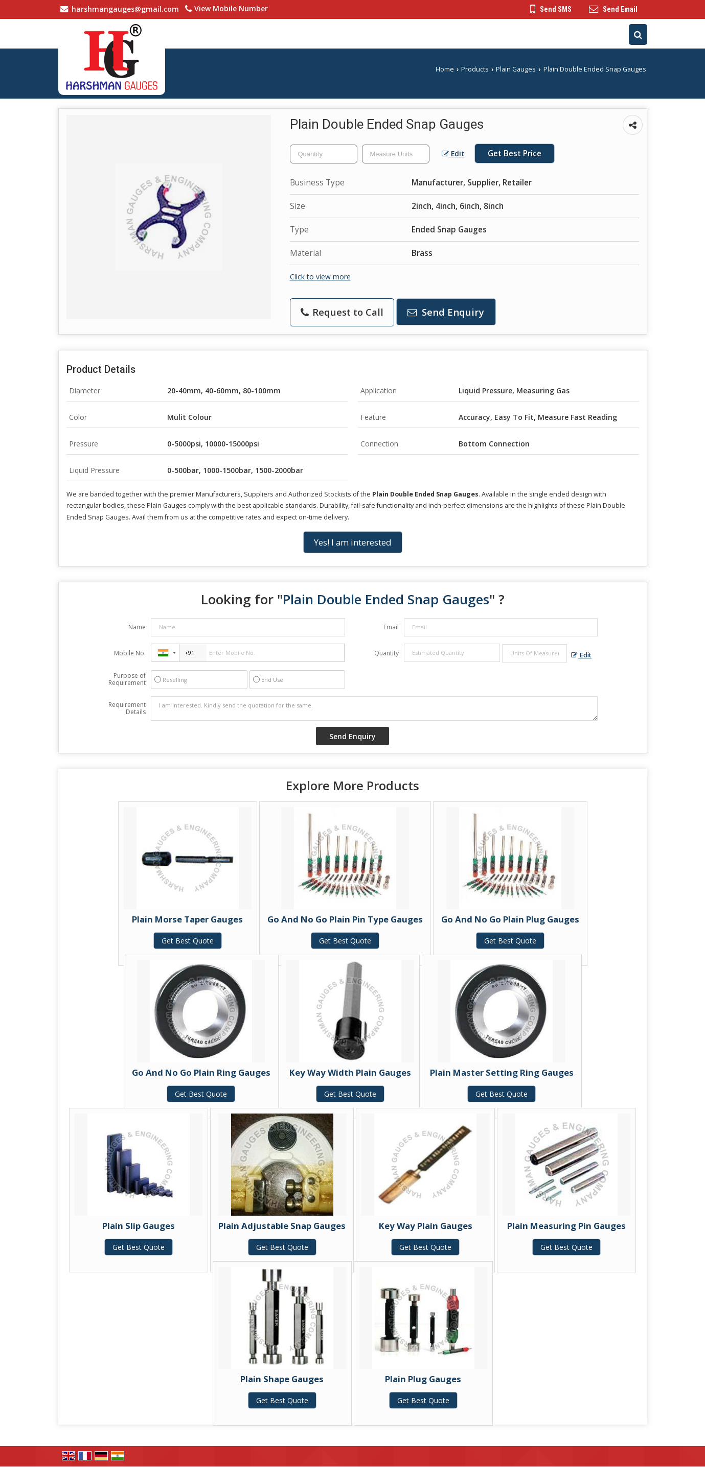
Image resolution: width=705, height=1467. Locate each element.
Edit (453, 153)
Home (445, 69)
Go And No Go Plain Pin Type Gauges (345, 919)
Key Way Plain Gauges (425, 1226)
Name (137, 627)
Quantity (386, 653)
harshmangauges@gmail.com (125, 9)
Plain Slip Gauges (138, 1226)
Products (475, 69)
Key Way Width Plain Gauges (350, 1072)
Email (391, 627)
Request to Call (342, 311)
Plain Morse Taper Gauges (187, 919)
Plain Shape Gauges (282, 1379)
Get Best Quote (188, 940)
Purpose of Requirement (127, 679)
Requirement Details (127, 708)
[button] (231, 8)
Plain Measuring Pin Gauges (566, 1226)
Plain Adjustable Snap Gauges (282, 1226)
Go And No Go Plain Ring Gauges (201, 1072)
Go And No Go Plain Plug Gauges (510, 919)
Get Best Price (514, 153)
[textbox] (395, 154)
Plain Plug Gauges (423, 1379)
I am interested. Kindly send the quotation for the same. (374, 708)
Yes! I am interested (353, 542)
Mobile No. (130, 653)
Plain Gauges (516, 69)
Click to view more (320, 276)
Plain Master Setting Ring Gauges (502, 1072)
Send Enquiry (445, 311)
